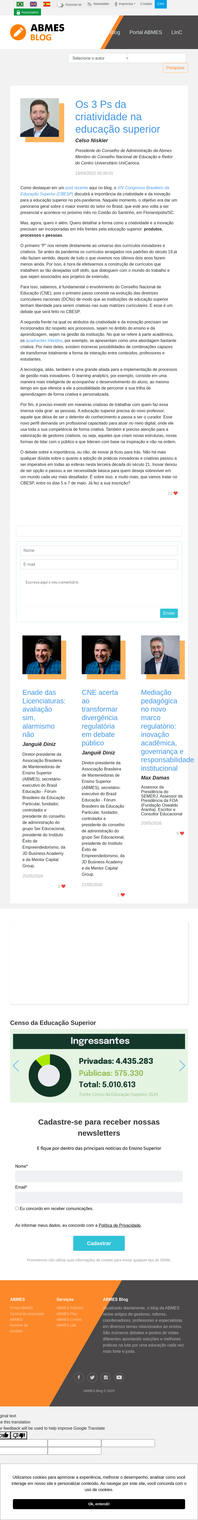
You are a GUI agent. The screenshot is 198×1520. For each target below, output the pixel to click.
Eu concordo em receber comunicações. (54, 1208)
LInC (176, 32)
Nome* (21, 1166)
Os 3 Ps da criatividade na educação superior (117, 117)
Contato (146, 4)
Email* (21, 1187)
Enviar (169, 613)
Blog (115, 32)
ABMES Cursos (68, 1319)
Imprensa (123, 4)
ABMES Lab (66, 1325)
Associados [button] (27, 12)
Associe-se (69, 4)
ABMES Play (66, 1314)
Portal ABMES (145, 32)
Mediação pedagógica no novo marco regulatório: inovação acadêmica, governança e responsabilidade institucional (167, 730)
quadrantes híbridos (44, 340)
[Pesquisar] (157, 58)
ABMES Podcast (69, 1308)
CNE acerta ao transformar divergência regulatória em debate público (100, 717)
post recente (76, 188)
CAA (160, 4)
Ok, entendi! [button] (99, 1504)
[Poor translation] (19, 1435)
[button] (23, 1066)
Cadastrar (99, 1243)
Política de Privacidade (120, 1225)
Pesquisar (175, 68)
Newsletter (98, 4)
